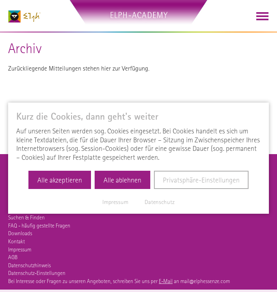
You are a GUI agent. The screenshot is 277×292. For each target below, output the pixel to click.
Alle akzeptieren (59, 180)
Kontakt (16, 241)
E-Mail (166, 281)
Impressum (19, 249)
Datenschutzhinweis (29, 265)
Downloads (20, 233)
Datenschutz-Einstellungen (36, 273)
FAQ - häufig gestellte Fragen (39, 225)
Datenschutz (160, 202)
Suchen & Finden (26, 217)
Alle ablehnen (122, 180)
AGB (12, 257)
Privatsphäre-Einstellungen (201, 180)
